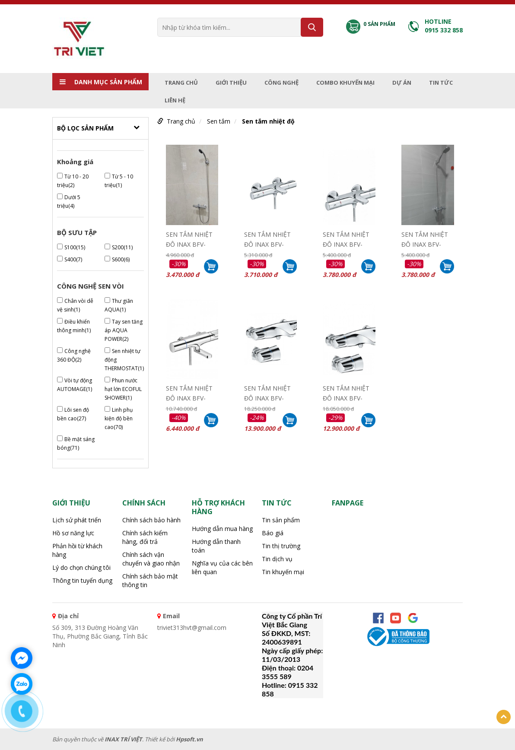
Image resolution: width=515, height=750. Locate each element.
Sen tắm (218, 121)
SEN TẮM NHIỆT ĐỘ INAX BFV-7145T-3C (189, 392)
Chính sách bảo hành (151, 520)
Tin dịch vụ (277, 559)
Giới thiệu (231, 82)
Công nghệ (281, 82)
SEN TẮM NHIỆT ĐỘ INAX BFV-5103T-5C (267, 392)
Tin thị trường (281, 546)
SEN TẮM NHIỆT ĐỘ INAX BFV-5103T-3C (346, 392)
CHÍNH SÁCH (143, 503)
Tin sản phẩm (281, 520)
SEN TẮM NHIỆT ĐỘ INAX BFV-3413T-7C (267, 238)
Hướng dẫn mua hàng (222, 528)
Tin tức (441, 82)
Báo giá (272, 533)
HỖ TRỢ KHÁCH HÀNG (218, 507)
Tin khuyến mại (283, 572)
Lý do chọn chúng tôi (81, 567)
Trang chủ (181, 82)
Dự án (401, 82)
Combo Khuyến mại (345, 82)
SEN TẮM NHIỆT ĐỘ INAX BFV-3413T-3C (424, 238)
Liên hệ (175, 100)
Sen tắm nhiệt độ (268, 121)
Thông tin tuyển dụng (82, 580)
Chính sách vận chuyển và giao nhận (151, 558)
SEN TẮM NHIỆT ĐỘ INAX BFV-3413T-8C (346, 238)
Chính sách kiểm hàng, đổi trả (145, 537)
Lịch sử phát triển (76, 520)
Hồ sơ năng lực (73, 533)
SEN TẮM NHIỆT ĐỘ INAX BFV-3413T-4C (189, 238)
